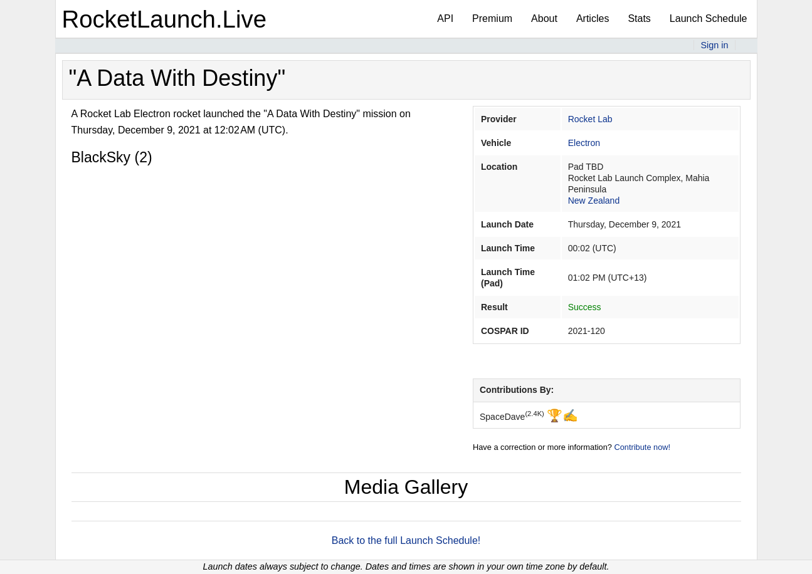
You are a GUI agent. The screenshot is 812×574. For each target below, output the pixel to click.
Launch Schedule (708, 18)
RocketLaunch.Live (164, 19)
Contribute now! (642, 447)
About (544, 18)
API (445, 18)
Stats (639, 18)
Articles (592, 18)
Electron (584, 143)
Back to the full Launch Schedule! (406, 540)
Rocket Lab (590, 119)
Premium (492, 18)
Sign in (714, 45)
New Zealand (594, 201)
